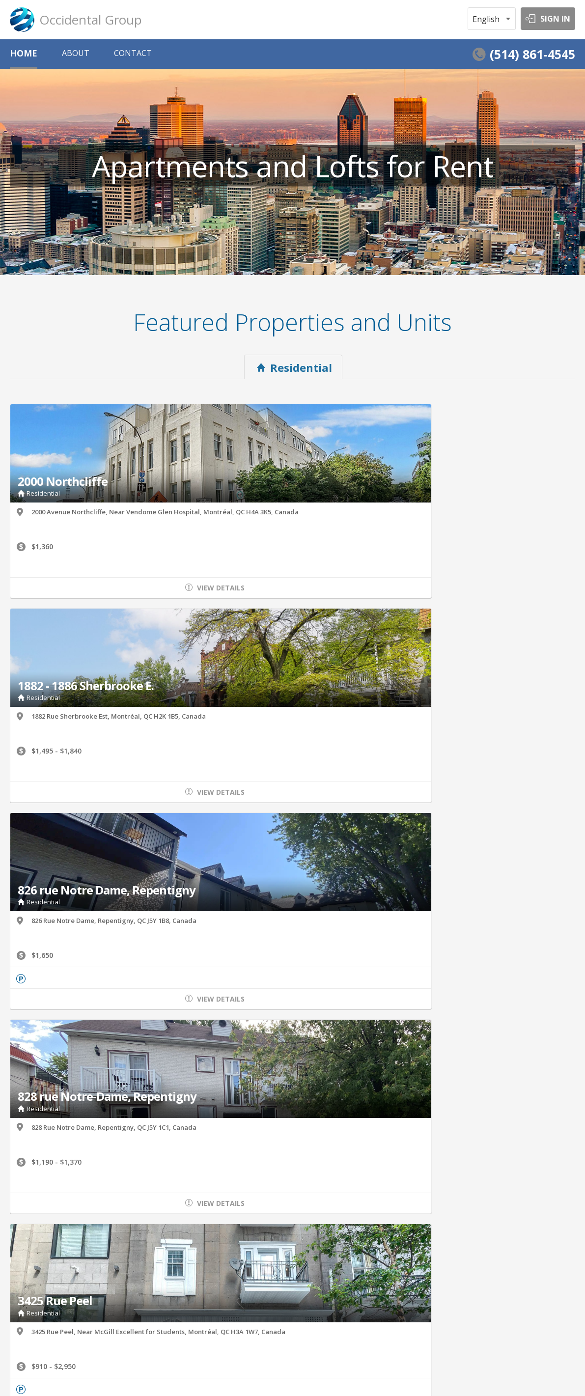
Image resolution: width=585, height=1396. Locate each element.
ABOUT (75, 53)
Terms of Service (33, 1372)
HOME (23, 53)
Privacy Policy (90, 1372)
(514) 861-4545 (532, 54)
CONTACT (133, 53)
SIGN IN (555, 18)
